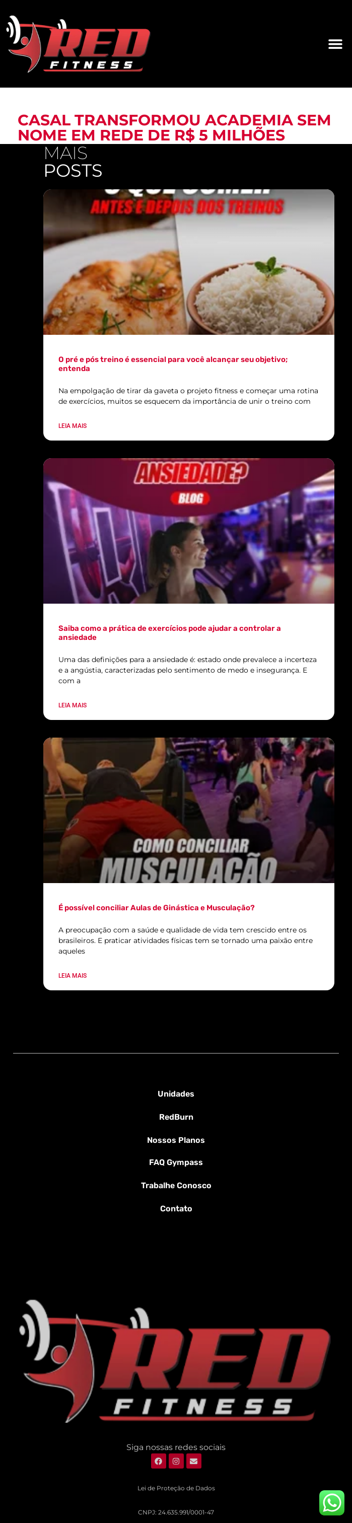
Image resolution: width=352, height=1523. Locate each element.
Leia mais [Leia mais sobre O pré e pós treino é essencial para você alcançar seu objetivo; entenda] (72, 425)
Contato (176, 1208)
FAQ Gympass (176, 1162)
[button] (335, 43)
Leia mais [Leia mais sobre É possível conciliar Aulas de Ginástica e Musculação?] (72, 975)
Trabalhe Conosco (176, 1185)
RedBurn (176, 1117)
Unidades (176, 1094)
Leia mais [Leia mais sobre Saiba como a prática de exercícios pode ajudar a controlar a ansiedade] (72, 705)
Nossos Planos (176, 1140)
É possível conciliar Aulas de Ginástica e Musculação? (156, 907)
